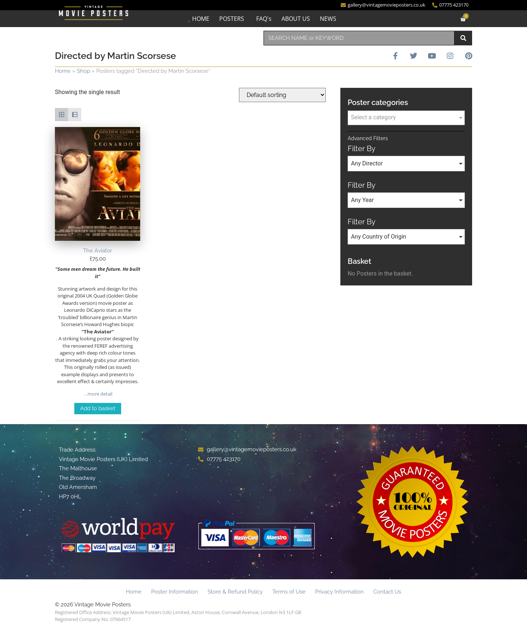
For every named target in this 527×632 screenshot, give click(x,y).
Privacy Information (339, 591)
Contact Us (387, 591)
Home (63, 71)
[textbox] (406, 117)
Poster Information (174, 591)
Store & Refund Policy (235, 591)
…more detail (97, 393)
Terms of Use (289, 591)
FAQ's (264, 19)
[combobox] (359, 38)
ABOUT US (295, 19)
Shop (83, 71)
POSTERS (231, 19)
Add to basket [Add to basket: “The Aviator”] (97, 408)
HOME (200, 19)
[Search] (463, 38)
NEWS (328, 19)
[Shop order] (282, 95)
